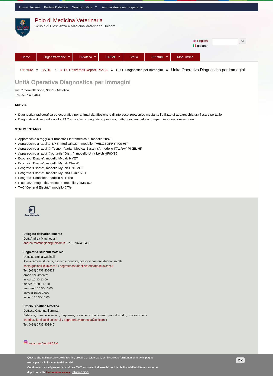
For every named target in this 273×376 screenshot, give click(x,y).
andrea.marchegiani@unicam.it (44, 243)
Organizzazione (53, 58)
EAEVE (109, 58)
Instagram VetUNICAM (41, 343)
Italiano (200, 45)
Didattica (84, 58)
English (200, 41)
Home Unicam (29, 7)
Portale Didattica (56, 7)
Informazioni (80, 373)
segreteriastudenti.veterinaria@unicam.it (86, 266)
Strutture (156, 58)
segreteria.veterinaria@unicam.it (85, 319)
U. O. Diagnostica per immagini (139, 70)
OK (240, 361)
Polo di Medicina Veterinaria (69, 20)
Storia (133, 57)
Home (25, 57)
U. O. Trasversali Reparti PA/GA (84, 70)
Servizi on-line (83, 8)
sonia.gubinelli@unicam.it (40, 266)
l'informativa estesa (58, 373)
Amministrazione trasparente (122, 7)
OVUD (46, 70)
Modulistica (185, 57)
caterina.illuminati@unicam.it (42, 319)
